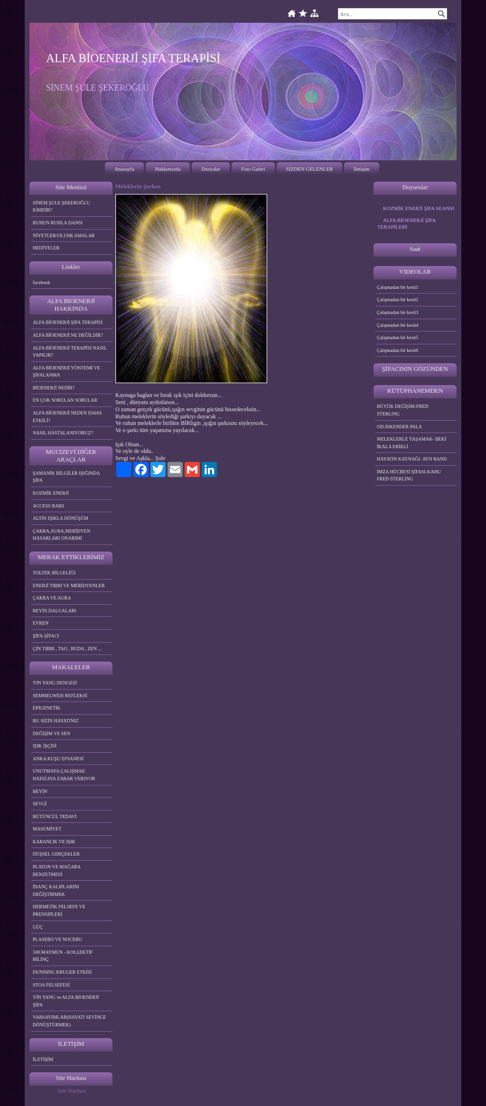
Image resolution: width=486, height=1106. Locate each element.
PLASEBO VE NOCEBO (57, 939)
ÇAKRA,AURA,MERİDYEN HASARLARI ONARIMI (61, 534)
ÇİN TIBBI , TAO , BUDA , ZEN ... (67, 648)
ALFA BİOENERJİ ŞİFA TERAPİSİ (68, 322)
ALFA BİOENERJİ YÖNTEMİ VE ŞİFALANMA (66, 371)
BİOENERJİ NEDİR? (54, 387)
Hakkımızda (168, 169)
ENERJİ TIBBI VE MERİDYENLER (69, 585)
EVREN (40, 623)
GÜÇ (38, 927)
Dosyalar (210, 169)
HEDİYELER (46, 247)
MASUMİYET (47, 828)
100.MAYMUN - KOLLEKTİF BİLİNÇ (63, 955)
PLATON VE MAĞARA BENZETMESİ (57, 870)
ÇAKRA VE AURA (52, 597)
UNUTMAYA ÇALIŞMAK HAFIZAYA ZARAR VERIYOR (64, 774)
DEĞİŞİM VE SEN (51, 733)
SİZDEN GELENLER (309, 169)
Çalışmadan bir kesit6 (397, 350)
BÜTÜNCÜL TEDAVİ (54, 816)
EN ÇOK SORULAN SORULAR (65, 400)
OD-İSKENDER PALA (399, 426)
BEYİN (40, 791)
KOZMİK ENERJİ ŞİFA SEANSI (418, 208)
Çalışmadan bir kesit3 (397, 312)
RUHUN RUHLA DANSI (58, 222)
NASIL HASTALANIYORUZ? (63, 432)
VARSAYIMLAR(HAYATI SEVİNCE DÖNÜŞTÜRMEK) (69, 1020)
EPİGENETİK (46, 707)
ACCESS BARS (48, 505)
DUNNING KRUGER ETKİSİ (62, 972)
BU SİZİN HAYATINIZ (55, 720)
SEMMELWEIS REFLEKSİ (60, 695)
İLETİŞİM (43, 1059)
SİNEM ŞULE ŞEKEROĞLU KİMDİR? (61, 206)
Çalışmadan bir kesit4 (397, 325)
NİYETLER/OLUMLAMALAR (64, 235)
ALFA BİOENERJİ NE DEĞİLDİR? (68, 335)
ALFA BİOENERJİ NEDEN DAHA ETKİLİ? (67, 416)
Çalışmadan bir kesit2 (397, 299)
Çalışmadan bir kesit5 (397, 337)
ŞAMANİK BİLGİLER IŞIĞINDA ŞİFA (66, 476)
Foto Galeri (253, 169)
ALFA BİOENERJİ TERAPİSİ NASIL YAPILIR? (70, 351)
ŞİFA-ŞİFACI (46, 635)
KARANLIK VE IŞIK (54, 841)
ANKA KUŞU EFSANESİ (58, 758)
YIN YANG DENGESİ (55, 682)
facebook (41, 282)
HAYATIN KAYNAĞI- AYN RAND (412, 458)
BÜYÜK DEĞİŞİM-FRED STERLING (403, 410)
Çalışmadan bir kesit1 (397, 287)
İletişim (362, 169)
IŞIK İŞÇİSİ (44, 745)
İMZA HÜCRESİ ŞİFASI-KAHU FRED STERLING (409, 475)
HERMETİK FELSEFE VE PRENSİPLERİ (59, 910)
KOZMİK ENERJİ (51, 493)
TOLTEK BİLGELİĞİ (54, 572)
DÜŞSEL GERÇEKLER (56, 854)
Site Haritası (72, 1091)
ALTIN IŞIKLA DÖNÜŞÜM (60, 518)
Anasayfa (124, 169)
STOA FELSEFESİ (51, 984)
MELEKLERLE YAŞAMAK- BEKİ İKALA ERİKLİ (411, 442)
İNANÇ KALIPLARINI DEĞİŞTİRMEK (56, 890)
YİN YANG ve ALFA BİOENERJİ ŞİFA (66, 1001)
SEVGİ (40, 803)
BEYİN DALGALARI (54, 610)
